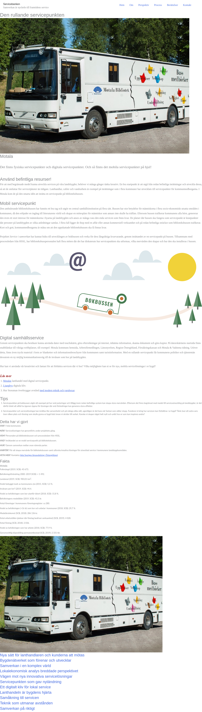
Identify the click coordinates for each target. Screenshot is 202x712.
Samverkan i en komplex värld (25, 666)
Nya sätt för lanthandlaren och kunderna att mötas (42, 655)
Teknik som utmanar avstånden (26, 703)
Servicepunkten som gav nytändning (30, 682)
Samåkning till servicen (19, 697)
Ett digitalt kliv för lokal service (25, 687)
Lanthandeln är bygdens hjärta (25, 692)
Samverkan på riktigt (17, 708)
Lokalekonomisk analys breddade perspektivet (39, 671)
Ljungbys (8, 385)
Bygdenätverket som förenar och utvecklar (35, 660)
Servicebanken (11, 4)
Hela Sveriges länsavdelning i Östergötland (38, 455)
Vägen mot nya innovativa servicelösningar (36, 676)
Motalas (7, 381)
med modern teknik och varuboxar (57, 390)
